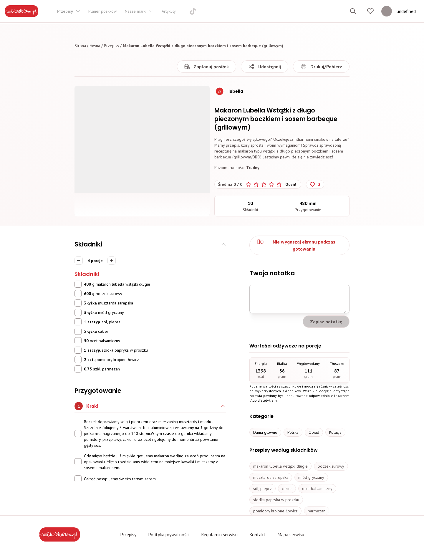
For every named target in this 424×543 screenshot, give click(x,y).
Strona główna (87, 45)
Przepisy (111, 45)
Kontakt (257, 534)
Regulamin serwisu (219, 534)
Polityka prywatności (168, 534)
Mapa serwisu (290, 534)
